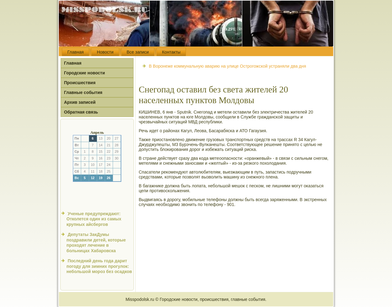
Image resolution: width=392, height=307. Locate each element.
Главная (75, 52)
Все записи (138, 52)
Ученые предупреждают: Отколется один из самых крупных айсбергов (93, 219)
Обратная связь (81, 112)
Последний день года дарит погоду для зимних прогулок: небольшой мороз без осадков (99, 266)
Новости (105, 52)
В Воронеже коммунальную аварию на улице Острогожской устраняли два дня (227, 66)
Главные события (83, 92)
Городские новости (84, 72)
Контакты (171, 52)
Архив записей (80, 102)
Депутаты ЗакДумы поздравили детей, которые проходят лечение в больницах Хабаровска (96, 242)
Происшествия (80, 82)
